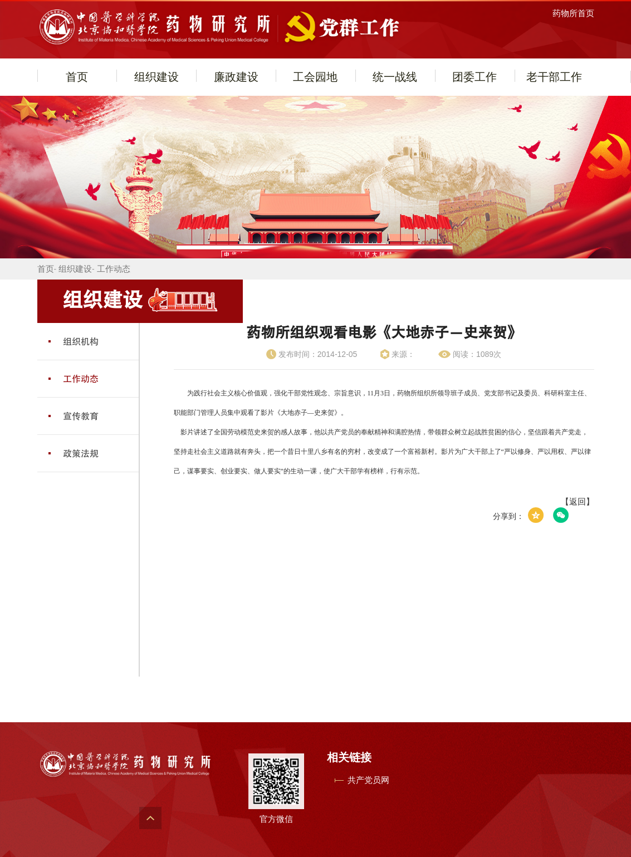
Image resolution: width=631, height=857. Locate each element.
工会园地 (315, 77)
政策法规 (81, 453)
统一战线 (395, 77)
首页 (77, 77)
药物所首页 (573, 13)
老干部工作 (554, 77)
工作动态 (113, 268)
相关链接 (349, 757)
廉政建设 (236, 77)
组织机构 (81, 341)
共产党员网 (368, 780)
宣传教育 (81, 416)
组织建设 (156, 77)
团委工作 (474, 77)
